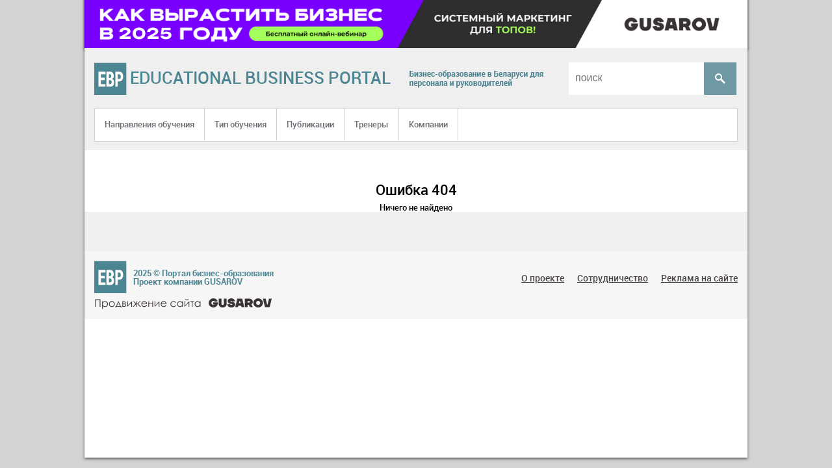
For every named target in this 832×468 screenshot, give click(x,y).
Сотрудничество (612, 278)
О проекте (542, 278)
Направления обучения (149, 124)
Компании (428, 124)
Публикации (310, 124)
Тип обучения (240, 124)
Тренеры (371, 124)
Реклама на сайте (699, 278)
